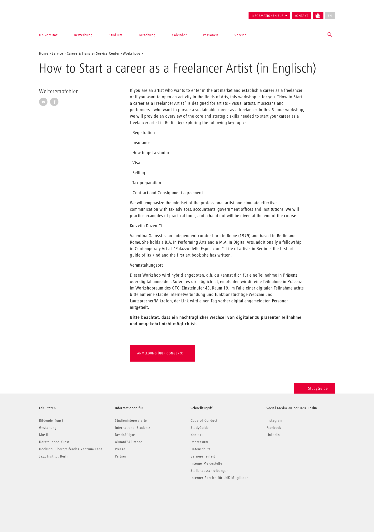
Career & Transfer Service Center (93, 53)
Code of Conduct (204, 420)
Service (240, 34)
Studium (115, 34)
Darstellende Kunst (54, 441)
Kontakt (301, 16)
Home (43, 53)
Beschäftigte (125, 434)
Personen (210, 34)
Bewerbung (83, 34)
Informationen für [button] (267, 16)
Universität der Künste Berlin (58, 13)
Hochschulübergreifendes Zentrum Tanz (70, 449)
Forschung (147, 34)
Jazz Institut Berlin (54, 456)
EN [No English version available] (330, 16)
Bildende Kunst (51, 420)
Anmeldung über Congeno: (160, 353)
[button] (330, 35)
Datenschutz (200, 449)
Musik (44, 434)
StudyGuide (314, 388)
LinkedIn (273, 434)
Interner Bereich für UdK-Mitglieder (219, 477)
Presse (120, 449)
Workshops (131, 53)
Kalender (179, 34)
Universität (48, 34)
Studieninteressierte (131, 420)
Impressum (199, 441)
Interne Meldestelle (206, 463)
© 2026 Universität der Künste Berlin (64, 498)
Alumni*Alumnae (129, 441)
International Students (133, 427)
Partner (120, 456)
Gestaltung (48, 427)
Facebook (273, 427)
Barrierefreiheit (203, 456)
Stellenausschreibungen (210, 470)
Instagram (274, 420)
